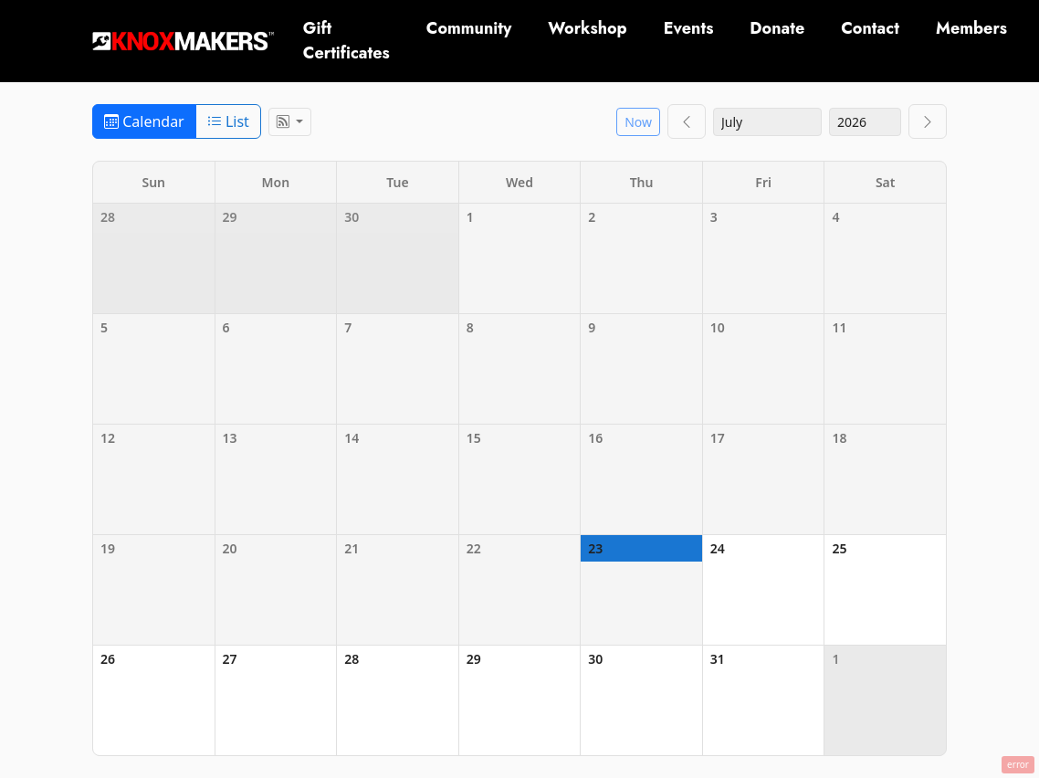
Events (689, 28)
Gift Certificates (346, 40)
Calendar (144, 121)
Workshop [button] (587, 28)
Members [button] (971, 28)
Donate (777, 28)
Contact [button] (870, 28)
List (228, 121)
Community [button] (469, 28)
